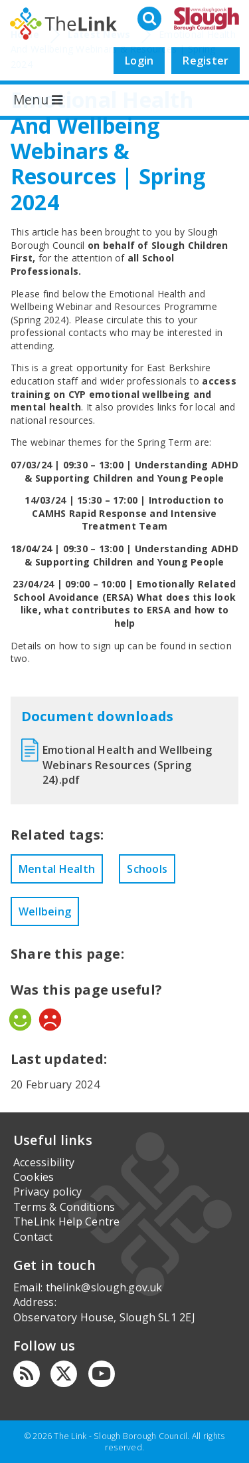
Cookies (33, 1177)
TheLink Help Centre (66, 1221)
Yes (20, 1019)
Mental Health (57, 869)
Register (205, 60)
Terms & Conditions (64, 1207)
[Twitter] (63, 1374)
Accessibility (43, 1162)
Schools (147, 869)
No (50, 1019)
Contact (33, 1236)
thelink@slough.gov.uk (104, 1287)
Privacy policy (47, 1191)
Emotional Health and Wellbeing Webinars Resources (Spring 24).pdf (127, 764)
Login (139, 60)
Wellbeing (45, 911)
